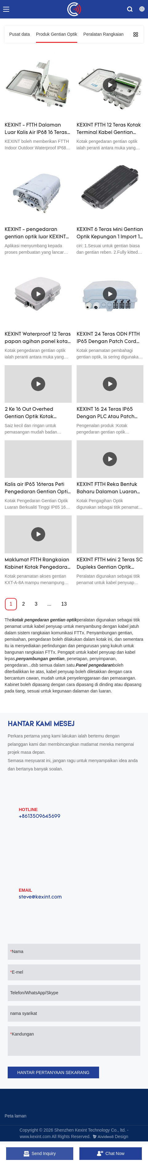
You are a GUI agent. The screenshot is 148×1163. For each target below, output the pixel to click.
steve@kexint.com (40, 897)
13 (64, 604)
